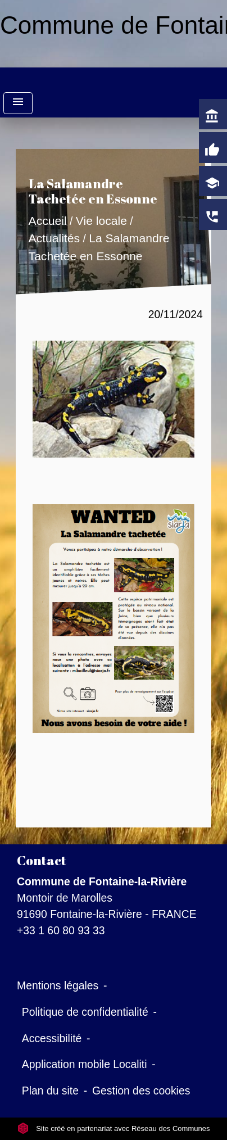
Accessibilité (52, 1038)
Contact (41, 860)
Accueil (48, 220)
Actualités (54, 238)
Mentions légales (57, 985)
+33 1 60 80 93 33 (61, 930)
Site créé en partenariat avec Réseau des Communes (113, 1128)
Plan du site (50, 1090)
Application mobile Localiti (84, 1064)
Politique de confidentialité (85, 1012)
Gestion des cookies (141, 1090)
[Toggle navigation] (18, 103)
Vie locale (101, 220)
